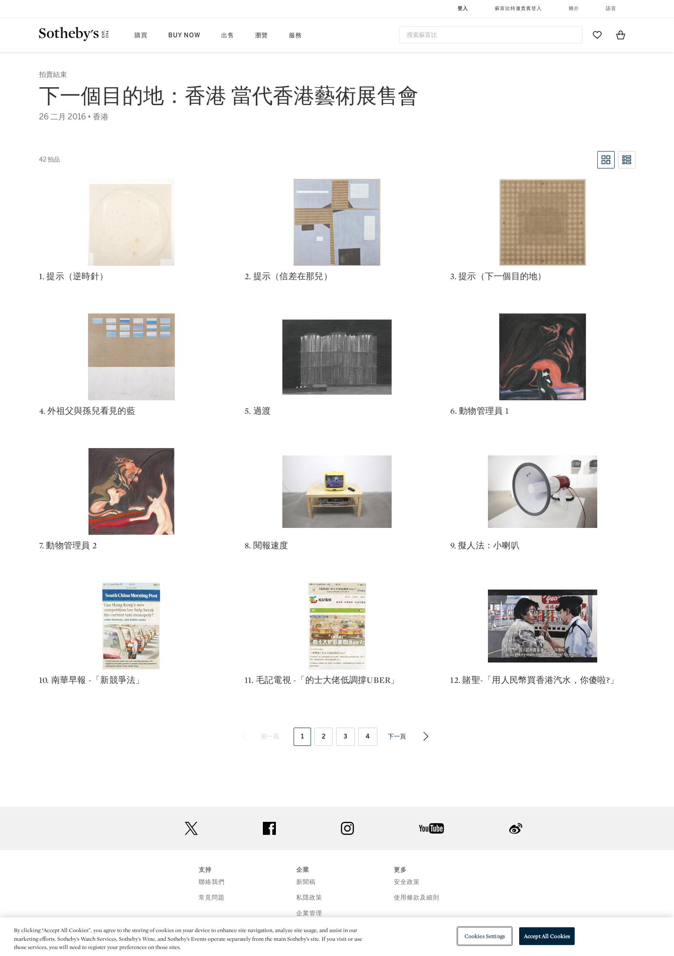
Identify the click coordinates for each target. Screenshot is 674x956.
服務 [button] (295, 35)
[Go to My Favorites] (597, 34)
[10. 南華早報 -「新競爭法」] (131, 626)
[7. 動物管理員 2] (131, 491)
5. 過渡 (258, 410)
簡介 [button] (574, 8)
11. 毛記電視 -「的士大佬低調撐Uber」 (322, 680)
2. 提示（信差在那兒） (288, 276)
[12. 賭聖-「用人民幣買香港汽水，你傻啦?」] (542, 626)
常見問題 (212, 897)
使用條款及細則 (416, 897)
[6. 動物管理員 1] (542, 356)
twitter (191, 828)
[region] (337, 936)
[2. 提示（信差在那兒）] (337, 222)
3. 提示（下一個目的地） (498, 276)
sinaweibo (515, 828)
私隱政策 (309, 897)
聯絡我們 (212, 882)
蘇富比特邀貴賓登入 (518, 8)
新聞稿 (306, 882)
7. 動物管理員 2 (68, 545)
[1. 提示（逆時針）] (131, 222)
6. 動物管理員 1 (479, 410)
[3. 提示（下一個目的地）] (542, 222)
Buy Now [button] (184, 35)
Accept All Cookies (547, 936)
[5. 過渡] (337, 357)
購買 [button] (140, 35)
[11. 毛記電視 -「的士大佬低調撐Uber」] (337, 626)
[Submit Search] (572, 34)
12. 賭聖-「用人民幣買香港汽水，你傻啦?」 (534, 680)
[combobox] (490, 34)
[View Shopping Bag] (620, 34)
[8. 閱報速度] (337, 491)
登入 (463, 8)
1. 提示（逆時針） (73, 276)
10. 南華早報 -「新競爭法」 (91, 680)
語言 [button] (611, 8)
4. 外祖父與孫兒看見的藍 (87, 410)
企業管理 (309, 913)
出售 (227, 35)
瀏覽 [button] (261, 35)
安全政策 (407, 882)
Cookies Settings (485, 936)
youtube (431, 828)
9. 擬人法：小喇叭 (485, 545)
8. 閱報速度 (266, 545)
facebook (269, 828)
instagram (347, 828)
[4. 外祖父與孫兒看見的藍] (131, 356)
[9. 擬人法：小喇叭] (542, 491)
